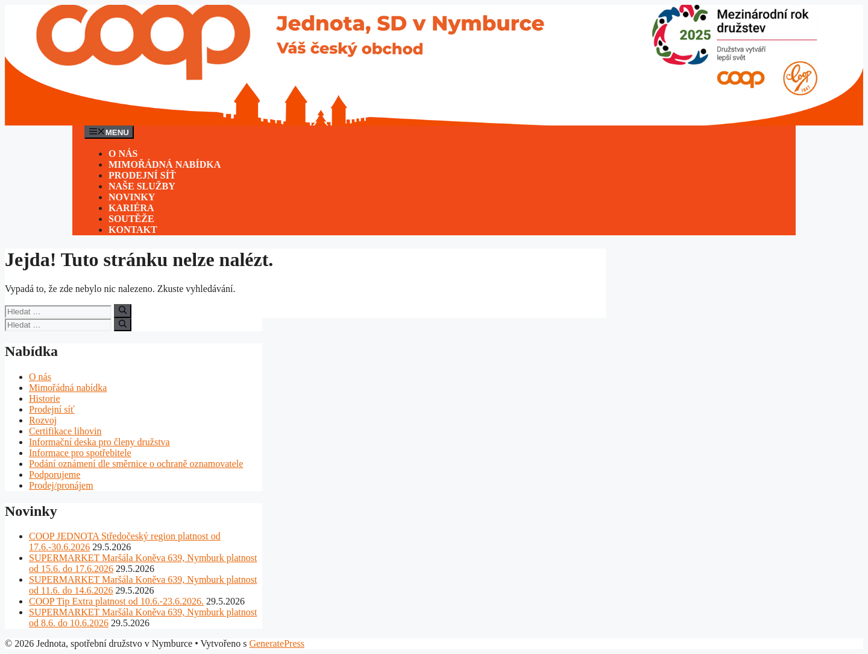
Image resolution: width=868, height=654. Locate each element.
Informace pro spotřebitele (80, 453)
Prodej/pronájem (61, 485)
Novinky (131, 197)
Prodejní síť (142, 175)
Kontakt (132, 229)
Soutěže (131, 219)
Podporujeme (54, 474)
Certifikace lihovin (65, 431)
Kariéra (131, 208)
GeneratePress (276, 643)
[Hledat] (122, 310)
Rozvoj (43, 420)
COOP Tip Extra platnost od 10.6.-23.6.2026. (116, 601)
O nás (122, 153)
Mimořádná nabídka (164, 164)
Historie (44, 398)
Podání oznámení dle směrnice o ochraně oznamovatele (136, 464)
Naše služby (141, 186)
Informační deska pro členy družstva (99, 442)
